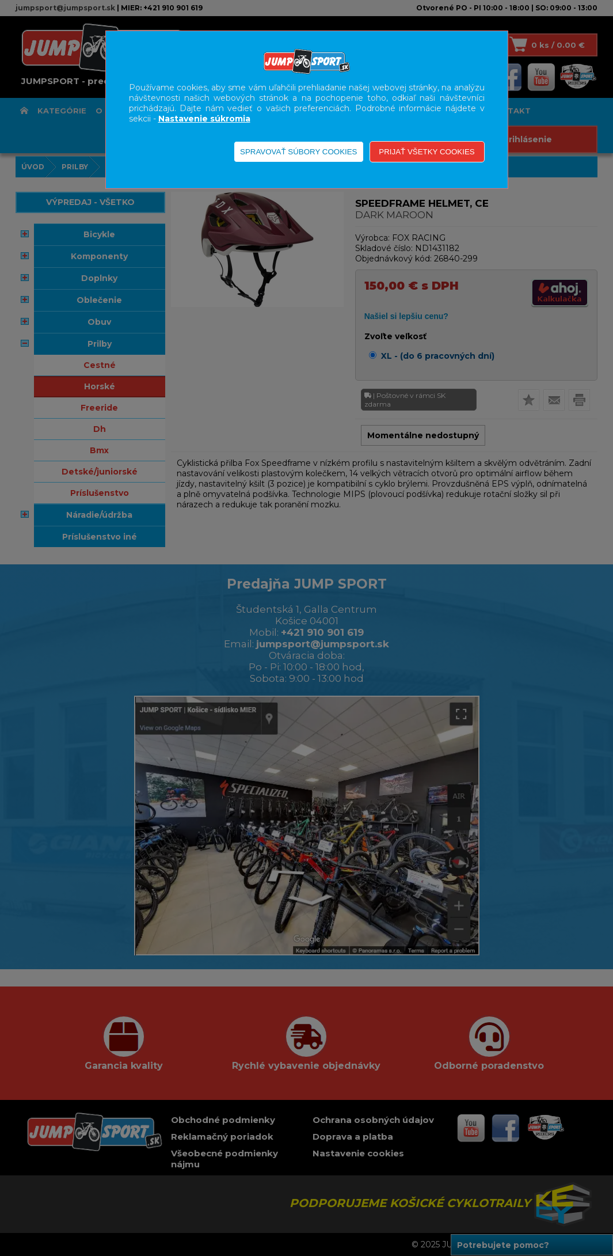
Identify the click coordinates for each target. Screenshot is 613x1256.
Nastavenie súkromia (204, 118)
